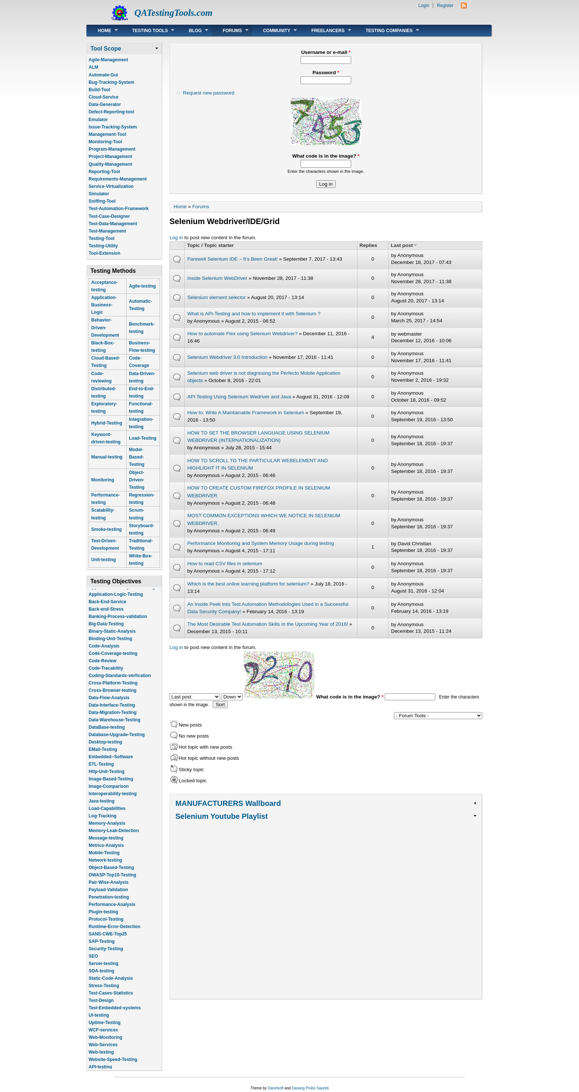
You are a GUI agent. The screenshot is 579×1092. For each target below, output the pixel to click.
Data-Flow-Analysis (109, 703)
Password (325, 72)
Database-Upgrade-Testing (117, 740)
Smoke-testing (106, 529)
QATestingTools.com (173, 13)
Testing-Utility (103, 245)
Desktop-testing (105, 747)
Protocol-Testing (106, 924)
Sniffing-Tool (102, 201)
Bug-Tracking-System (111, 82)
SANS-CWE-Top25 (108, 939)
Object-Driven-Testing (136, 480)
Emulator (98, 119)
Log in (176, 237)
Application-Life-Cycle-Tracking (122, 592)
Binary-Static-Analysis (112, 636)
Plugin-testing (103, 917)
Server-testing (104, 969)
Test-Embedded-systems (115, 1013)
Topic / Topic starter (210, 245)
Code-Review (102, 666)
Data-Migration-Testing (113, 718)
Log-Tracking (102, 821)
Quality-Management (110, 164)
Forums (230, 30)
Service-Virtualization (111, 186)
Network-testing (105, 865)
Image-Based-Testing (111, 784)
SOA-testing (101, 976)
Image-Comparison (109, 791)
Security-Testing (106, 954)
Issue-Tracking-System (113, 127)
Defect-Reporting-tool (111, 111)
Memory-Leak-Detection (114, 836)
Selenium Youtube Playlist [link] (221, 816)
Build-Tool (99, 89)
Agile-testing (142, 286)
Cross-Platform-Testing (113, 688)
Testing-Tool (101, 238)
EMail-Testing (103, 755)
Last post (404, 245)
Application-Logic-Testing (116, 599)
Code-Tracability (106, 673)
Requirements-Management (118, 179)
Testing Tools (147, 30)
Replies (368, 245)
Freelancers (325, 30)
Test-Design (101, 1006)
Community (274, 30)
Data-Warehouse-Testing (114, 725)
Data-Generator (105, 104)
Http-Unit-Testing (106, 777)
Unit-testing (103, 559)
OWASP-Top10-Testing (112, 880)
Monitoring (102, 480)
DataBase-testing (107, 732)
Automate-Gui (103, 75)
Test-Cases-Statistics (111, 998)
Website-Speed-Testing (113, 1065)
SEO (93, 961)
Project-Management (110, 156)
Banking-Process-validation (118, 622)
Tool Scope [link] (105, 48)
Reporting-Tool (104, 171)
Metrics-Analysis (106, 851)
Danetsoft (276, 1088)
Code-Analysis (104, 651)
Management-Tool (107, 134)
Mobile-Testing (104, 858)
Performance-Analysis (112, 910)
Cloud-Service (104, 97)
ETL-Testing (101, 769)
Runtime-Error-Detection (114, 932)
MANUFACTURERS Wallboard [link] (228, 803)
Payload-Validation (108, 895)
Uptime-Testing (104, 1028)
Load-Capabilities (107, 814)
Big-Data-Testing (106, 629)
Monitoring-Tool (105, 141)
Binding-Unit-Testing (110, 644)
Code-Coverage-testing (113, 659)
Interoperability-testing (113, 799)
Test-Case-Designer (109, 216)
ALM (93, 67)
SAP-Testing (101, 947)
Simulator (99, 193)
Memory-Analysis (107, 828)
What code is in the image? (325, 156)
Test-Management (107, 231)
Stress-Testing (104, 991)
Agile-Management (108, 59)
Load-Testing (142, 438)
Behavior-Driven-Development (105, 327)
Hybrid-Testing (106, 423)
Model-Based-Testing (136, 457)
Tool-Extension (104, 253)
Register (445, 5)
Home (102, 30)
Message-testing (106, 843)
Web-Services (103, 1050)
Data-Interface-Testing (112, 710)
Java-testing (101, 806)
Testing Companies (386, 30)
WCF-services (103, 1035)
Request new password (208, 93)
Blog (193, 30)
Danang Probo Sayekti (310, 1088)
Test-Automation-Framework (118, 208)
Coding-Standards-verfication (120, 681)
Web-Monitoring (105, 1042)
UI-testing (99, 1020)
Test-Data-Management (113, 223)
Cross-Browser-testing (112, 695)
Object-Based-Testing (111, 873)
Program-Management (112, 149)
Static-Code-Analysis (111, 983)
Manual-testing (107, 457)
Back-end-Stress (106, 614)
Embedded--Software (111, 762)
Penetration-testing (109, 902)
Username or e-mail (326, 52)
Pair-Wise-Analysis (109, 887)
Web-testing (101, 1057)
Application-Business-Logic (104, 305)
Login (423, 5)
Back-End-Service (107, 607)
